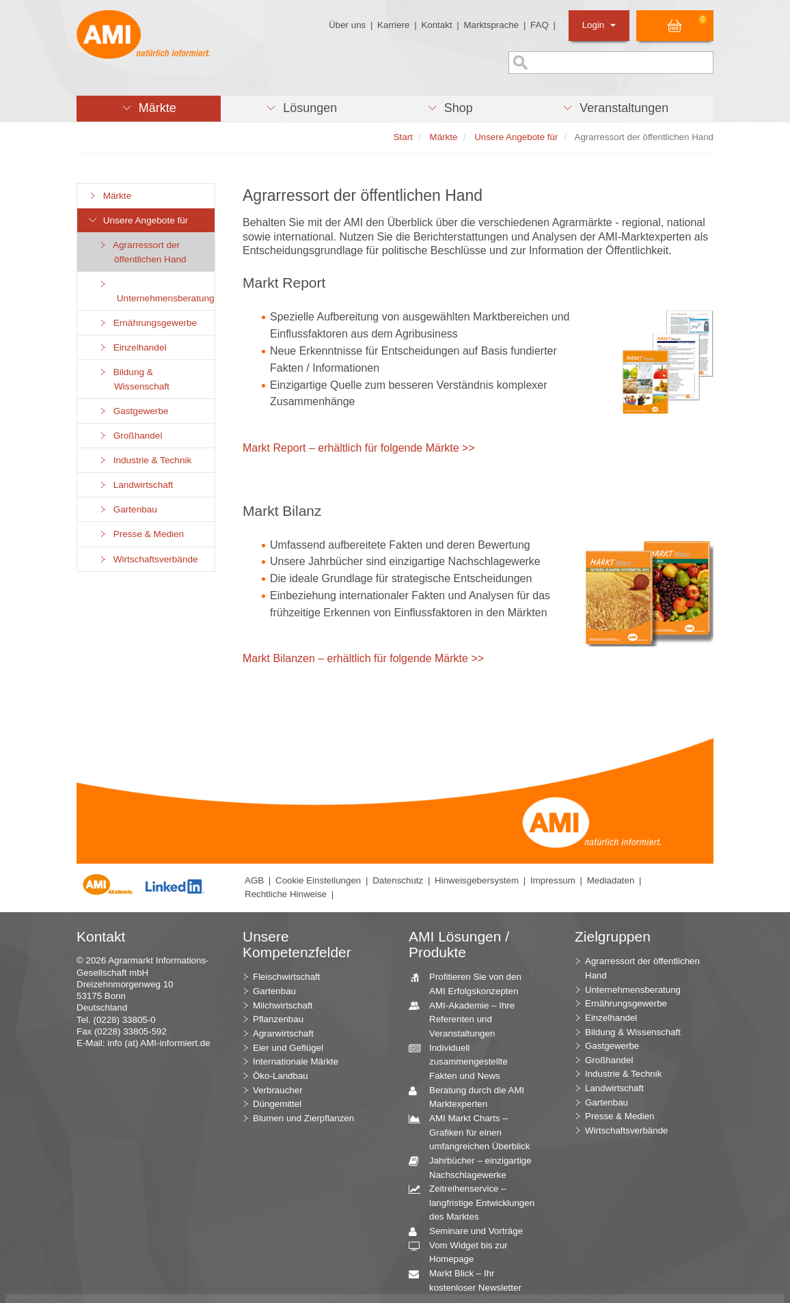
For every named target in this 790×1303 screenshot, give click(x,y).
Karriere (393, 25)
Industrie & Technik (144, 460)
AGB (254, 880)
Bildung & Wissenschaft (133, 379)
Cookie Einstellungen (318, 880)
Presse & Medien (141, 534)
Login (599, 25)
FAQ (539, 25)
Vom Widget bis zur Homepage (463, 1252)
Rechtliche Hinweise (286, 894)
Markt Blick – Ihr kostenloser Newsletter (470, 1280)
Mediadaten (611, 880)
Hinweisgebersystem (477, 880)
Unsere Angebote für (137, 220)
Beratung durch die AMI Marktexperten (471, 1097)
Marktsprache (491, 25)
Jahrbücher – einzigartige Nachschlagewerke (475, 1167)
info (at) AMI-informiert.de (158, 1043)
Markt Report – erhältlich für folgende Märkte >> (359, 448)
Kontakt (436, 25)
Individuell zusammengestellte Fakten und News (463, 1061)
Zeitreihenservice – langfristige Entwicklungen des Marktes (476, 1202)
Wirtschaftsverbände (148, 559)
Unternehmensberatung (156, 291)
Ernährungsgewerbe (147, 323)
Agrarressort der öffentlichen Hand (142, 252)
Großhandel (130, 435)
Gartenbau (127, 509)
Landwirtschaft (135, 485)
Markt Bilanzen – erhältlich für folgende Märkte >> (363, 658)
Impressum (552, 880)
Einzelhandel (132, 347)
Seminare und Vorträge (471, 1231)
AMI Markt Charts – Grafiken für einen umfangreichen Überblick (474, 1131)
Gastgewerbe (133, 411)
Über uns (347, 25)
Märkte (109, 196)
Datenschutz (397, 880)
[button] (149, 109)
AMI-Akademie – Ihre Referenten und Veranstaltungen (467, 1019)
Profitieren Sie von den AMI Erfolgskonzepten (470, 983)
